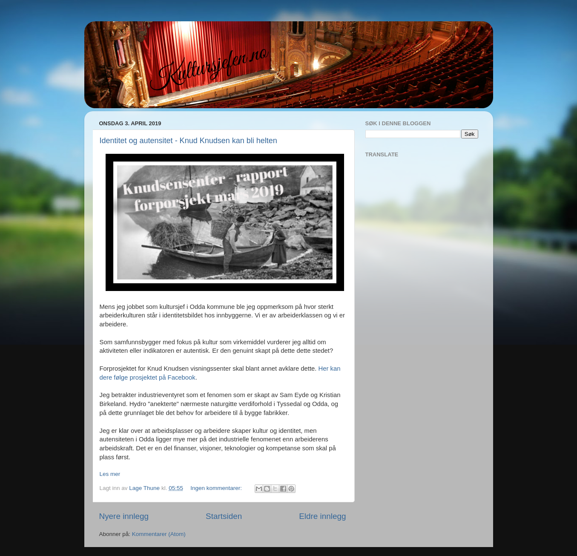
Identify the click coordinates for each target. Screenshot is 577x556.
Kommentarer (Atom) (159, 534)
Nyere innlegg (124, 516)
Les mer (110, 474)
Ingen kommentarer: (217, 488)
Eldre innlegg (322, 516)
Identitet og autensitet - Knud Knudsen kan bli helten (188, 140)
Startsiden (224, 516)
